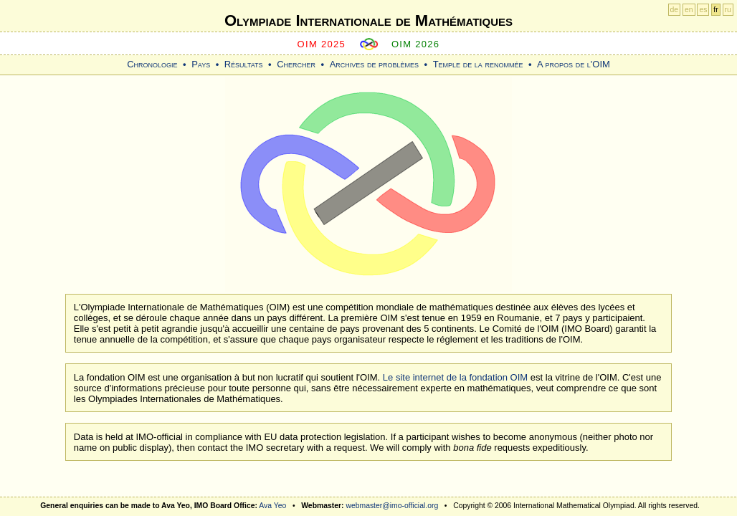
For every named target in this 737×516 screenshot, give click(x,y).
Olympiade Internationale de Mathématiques (368, 20)
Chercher (296, 64)
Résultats (243, 64)
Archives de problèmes (374, 64)
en (689, 10)
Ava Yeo (272, 506)
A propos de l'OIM (573, 64)
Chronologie (152, 64)
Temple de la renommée (478, 64)
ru (728, 10)
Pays (200, 64)
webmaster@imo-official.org (392, 506)
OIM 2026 (415, 44)
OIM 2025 (322, 44)
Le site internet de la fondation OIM (455, 377)
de (674, 10)
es (703, 10)
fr (715, 10)
